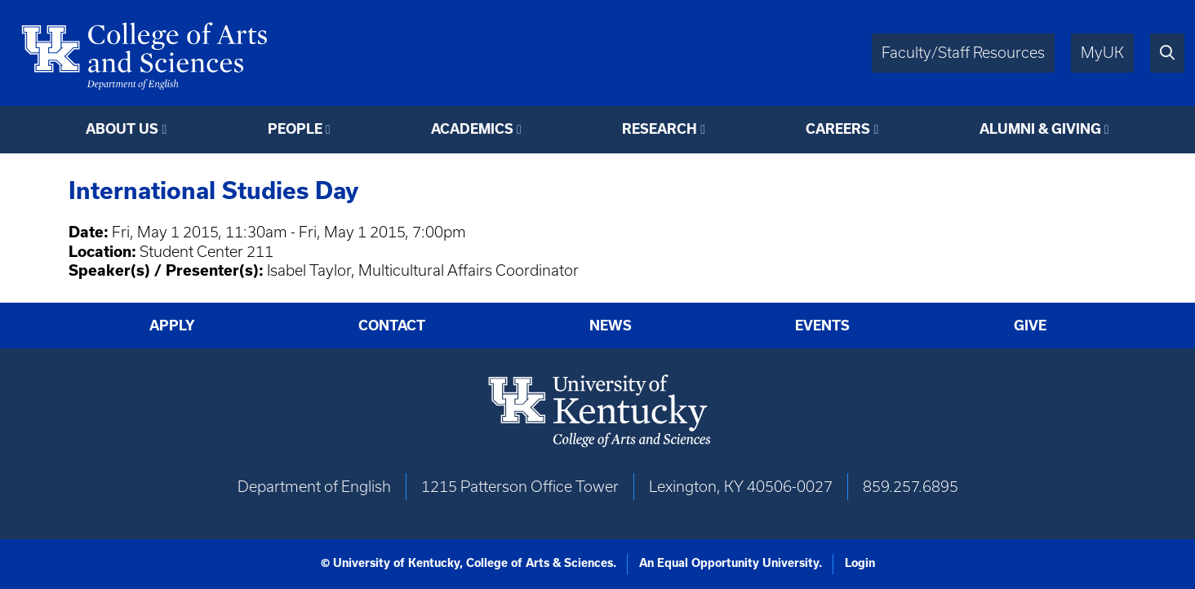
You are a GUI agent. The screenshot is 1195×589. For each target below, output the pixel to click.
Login (860, 562)
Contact (391, 325)
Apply (172, 325)
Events (822, 325)
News (610, 325)
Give (1030, 325)
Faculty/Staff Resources (963, 52)
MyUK (1102, 52)
